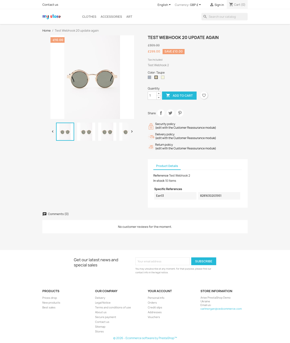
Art (129, 17)
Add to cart (179, 95)
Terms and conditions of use (113, 307)
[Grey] (150, 78)
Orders (152, 302)
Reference (160, 175)
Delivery (100, 298)
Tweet (170, 113)
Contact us (50, 5)
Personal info (156, 298)
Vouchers (154, 317)
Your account (160, 291)
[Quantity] (152, 96)
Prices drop (49, 298)
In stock (159, 181)
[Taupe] (156, 78)
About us (101, 312)
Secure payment (105, 317)
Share (161, 113)
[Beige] (163, 78)
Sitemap (100, 326)
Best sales (48, 307)
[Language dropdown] (165, 5)
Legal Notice (103, 302)
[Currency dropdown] (196, 5)
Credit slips (155, 307)
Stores (99, 331)
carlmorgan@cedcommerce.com (221, 308)
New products (51, 302)
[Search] (224, 16)
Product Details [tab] (167, 166)
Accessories (111, 17)
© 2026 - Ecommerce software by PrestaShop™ (145, 338)
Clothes (89, 17)
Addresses (155, 312)
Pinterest (179, 113)
